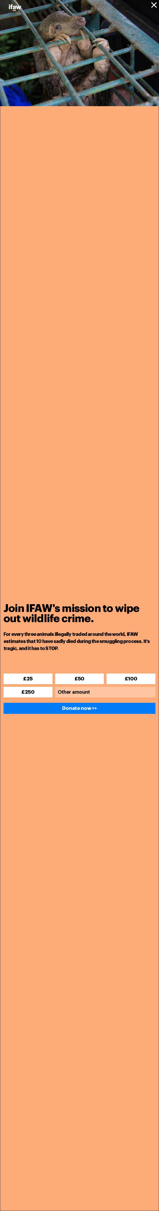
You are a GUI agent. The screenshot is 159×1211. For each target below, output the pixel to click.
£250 (27, 692)
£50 (79, 678)
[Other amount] (105, 692)
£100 (131, 678)
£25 (28, 678)
